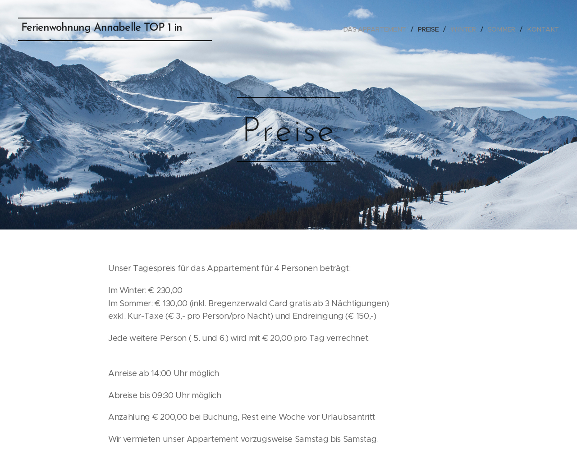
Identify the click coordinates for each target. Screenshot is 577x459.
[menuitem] (379, 29)
